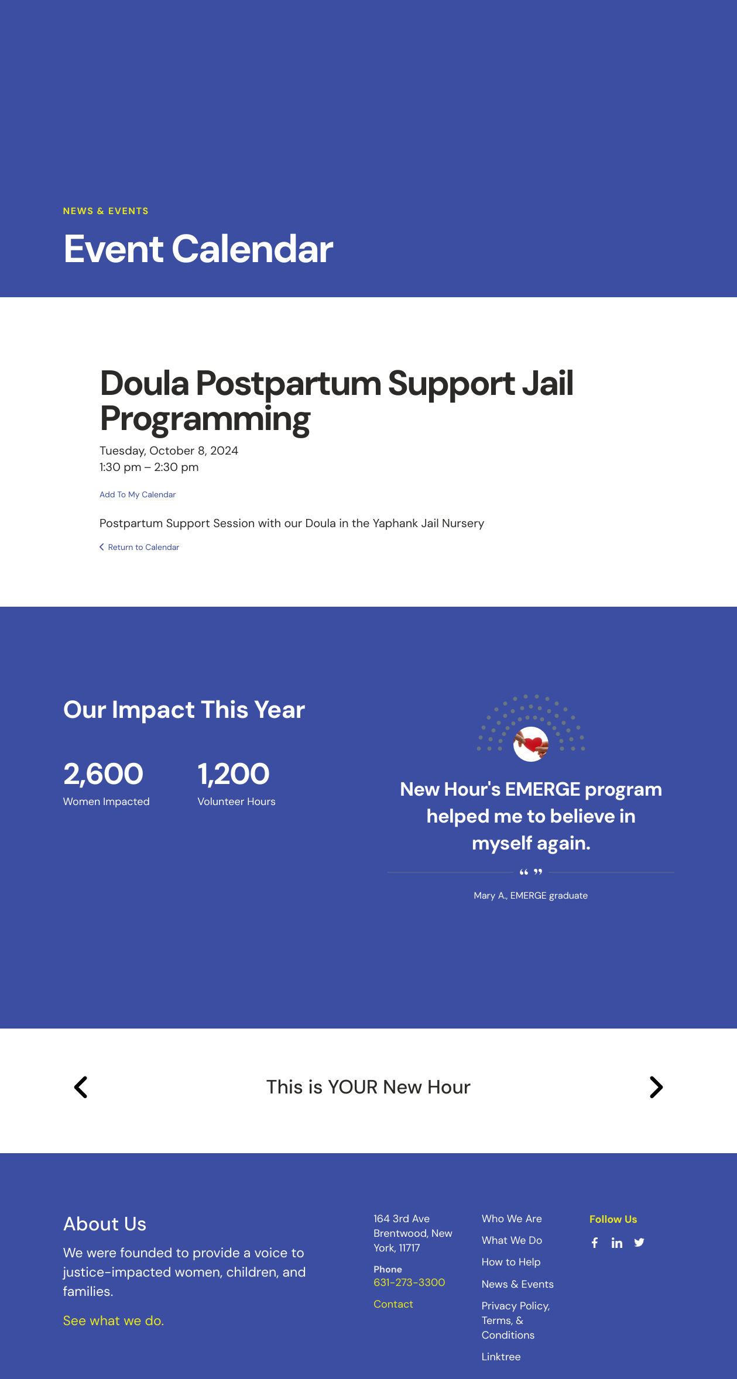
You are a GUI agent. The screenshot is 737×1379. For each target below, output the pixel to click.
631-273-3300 (409, 1282)
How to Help (511, 1262)
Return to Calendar (144, 547)
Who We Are (512, 1219)
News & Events (518, 1284)
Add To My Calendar (138, 495)
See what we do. (113, 1321)
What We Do (512, 1240)
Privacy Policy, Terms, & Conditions (516, 1320)
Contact (393, 1304)
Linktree (501, 1357)
